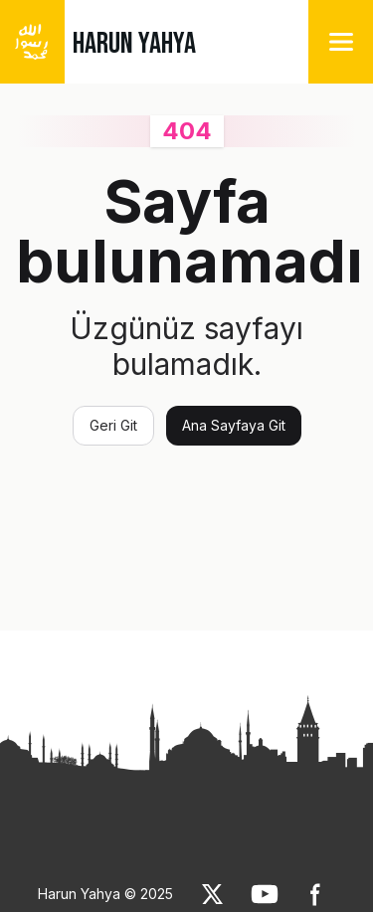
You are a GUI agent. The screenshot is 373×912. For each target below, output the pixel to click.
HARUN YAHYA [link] (134, 44)
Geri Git (113, 425)
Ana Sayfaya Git (233, 425)
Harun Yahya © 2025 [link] (105, 893)
